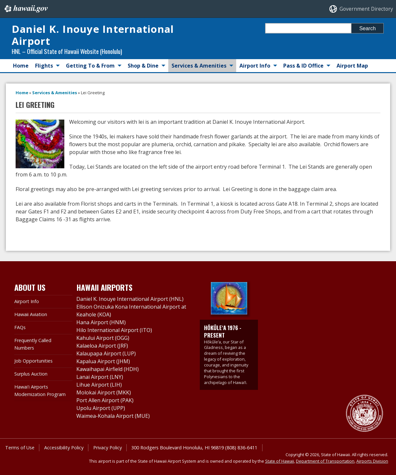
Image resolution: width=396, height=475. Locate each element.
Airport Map (352, 65)
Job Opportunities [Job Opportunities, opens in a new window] (33, 361)
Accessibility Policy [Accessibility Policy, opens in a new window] (63, 447)
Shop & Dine (143, 65)
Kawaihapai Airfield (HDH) (107, 369)
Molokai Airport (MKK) (103, 392)
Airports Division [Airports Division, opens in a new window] (372, 461)
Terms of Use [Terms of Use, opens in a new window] (19, 447)
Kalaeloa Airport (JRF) (102, 345)
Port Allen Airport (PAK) (105, 400)
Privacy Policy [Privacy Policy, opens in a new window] (107, 447)
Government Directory (366, 9)
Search (367, 28)
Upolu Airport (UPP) (100, 408)
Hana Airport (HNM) (101, 322)
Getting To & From (90, 65)
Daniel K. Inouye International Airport (93, 35)
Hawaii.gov (25, 9)
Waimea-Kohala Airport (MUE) (113, 415)
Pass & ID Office (303, 65)
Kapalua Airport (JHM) (103, 361)
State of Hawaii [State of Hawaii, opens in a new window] (279, 461)
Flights (44, 65)
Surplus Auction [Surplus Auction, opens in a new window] (30, 374)
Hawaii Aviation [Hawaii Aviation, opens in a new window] (30, 314)
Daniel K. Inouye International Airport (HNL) (130, 298)
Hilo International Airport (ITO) (114, 330)
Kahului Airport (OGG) (102, 337)
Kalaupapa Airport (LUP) (106, 353)
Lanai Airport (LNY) (99, 376)
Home (21, 65)
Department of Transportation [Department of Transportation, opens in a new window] (325, 461)
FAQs (20, 327)
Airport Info (254, 65)
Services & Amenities (199, 65)
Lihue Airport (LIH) (99, 384)
